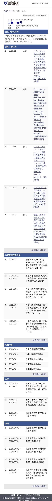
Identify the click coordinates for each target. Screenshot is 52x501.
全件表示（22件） (39, 250)
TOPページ (9, 11)
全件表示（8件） (39, 340)
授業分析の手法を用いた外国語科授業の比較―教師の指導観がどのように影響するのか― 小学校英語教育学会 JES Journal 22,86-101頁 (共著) (40, 229)
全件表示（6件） (39, 374)
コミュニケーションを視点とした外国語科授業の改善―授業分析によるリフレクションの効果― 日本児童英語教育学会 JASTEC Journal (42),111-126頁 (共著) (40, 163)
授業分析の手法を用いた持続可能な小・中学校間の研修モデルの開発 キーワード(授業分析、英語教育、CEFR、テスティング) (26, 39)
